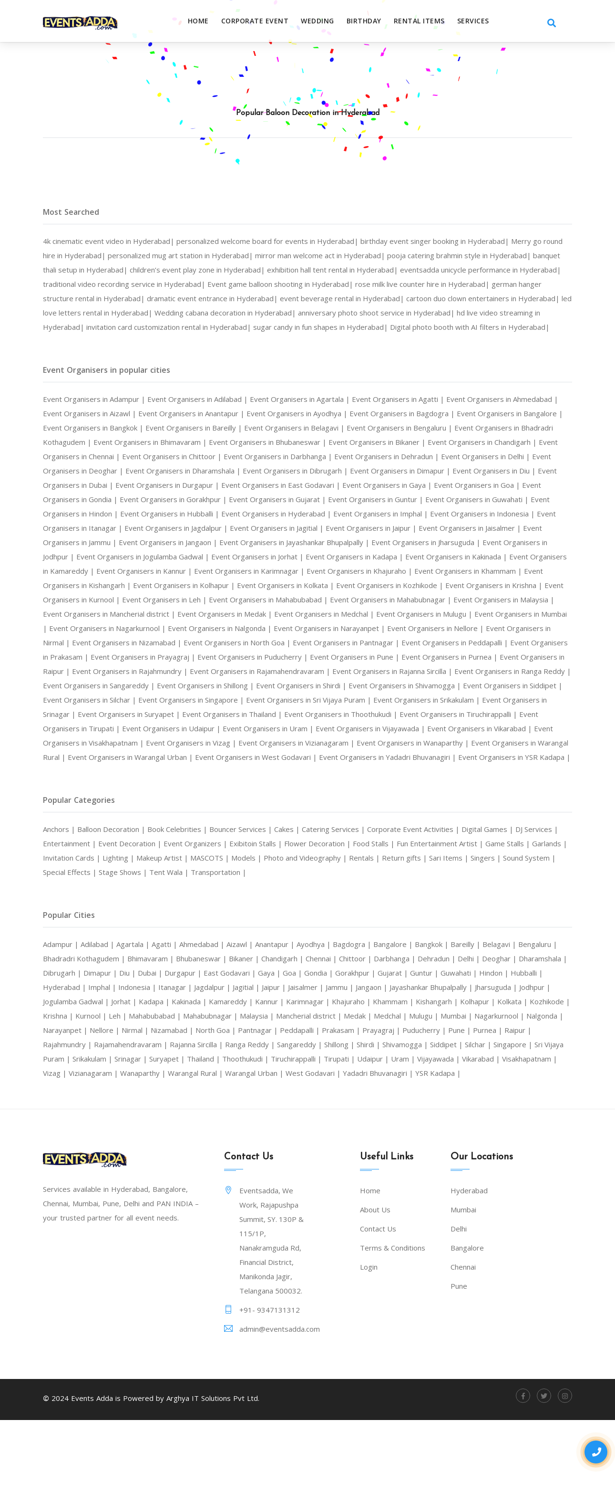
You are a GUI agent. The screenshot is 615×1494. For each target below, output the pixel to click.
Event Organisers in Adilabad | (211, 413)
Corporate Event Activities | (445, 886)
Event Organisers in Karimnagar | (310, 599)
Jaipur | (416, 1044)
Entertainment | (110, 900)
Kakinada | (386, 1058)
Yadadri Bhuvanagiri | (327, 1144)
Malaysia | (545, 1073)
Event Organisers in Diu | (247, 499)
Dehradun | (526, 1015)
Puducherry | (252, 1101)
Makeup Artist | (265, 915)
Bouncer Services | (260, 886)
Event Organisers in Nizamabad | (417, 671)
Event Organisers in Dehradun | (101, 485)
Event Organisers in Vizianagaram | (439, 785)
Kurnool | (361, 1073)
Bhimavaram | (208, 1015)
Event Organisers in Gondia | (397, 513)
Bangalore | (424, 1001)
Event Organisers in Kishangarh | (150, 614)
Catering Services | (360, 886)
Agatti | (176, 1001)
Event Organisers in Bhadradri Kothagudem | (171, 456)
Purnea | (320, 1101)
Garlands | (112, 915)
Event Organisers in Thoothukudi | (443, 757)
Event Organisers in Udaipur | (276, 771)
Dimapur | (211, 1030)
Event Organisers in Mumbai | (245, 657)
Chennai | (398, 1015)
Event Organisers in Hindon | (424, 528)
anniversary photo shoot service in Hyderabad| (129, 327)
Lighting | (216, 915)
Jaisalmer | (451, 1044)
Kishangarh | (159, 1073)
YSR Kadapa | (392, 1144)
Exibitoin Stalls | (310, 900)
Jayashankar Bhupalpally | (91, 1058)
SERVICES (485, 21)
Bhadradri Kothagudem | (135, 1015)
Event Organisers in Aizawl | (144, 427)
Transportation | (353, 929)
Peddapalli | (117, 1101)
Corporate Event (267, 21)
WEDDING (329, 21)
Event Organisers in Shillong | (199, 728)
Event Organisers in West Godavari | (446, 800)
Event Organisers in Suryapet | (210, 757)
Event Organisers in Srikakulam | (500, 742)
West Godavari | (257, 1144)
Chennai (463, 1338)
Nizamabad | (507, 1087)
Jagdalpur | (347, 1044)
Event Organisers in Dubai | (345, 499)
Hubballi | (144, 1044)
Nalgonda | (343, 1087)
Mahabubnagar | (494, 1073)
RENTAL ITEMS (431, 21)
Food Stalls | (437, 900)
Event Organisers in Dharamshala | (435, 485)
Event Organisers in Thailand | (323, 757)
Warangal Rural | (127, 1144)
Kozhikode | (284, 1073)
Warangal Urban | (193, 1144)
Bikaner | (311, 1015)
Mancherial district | (80, 1087)
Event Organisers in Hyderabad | (141, 542)
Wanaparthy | (69, 1144)
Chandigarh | (354, 1015)
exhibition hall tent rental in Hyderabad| (435, 269)
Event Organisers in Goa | (296, 513)
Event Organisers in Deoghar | (315, 485)
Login (369, 1338)
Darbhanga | (479, 1015)
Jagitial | (385, 1044)
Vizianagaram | (512, 1130)
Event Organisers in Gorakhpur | (509, 513)
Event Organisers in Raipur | (401, 699)
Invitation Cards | (165, 915)
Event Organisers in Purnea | (295, 699)
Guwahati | (70, 1044)
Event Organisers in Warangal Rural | (172, 800)
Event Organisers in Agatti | (430, 413)
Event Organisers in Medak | (418, 642)
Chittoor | (436, 1015)
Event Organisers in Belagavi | (415, 442)
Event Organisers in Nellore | (198, 671)
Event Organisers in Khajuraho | (431, 599)
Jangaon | (523, 1044)
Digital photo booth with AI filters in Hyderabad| (256, 341)
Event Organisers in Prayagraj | (475, 685)
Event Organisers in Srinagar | (98, 757)
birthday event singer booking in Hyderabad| (464, 241)
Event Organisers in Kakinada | (456, 585)
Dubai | (266, 1030)
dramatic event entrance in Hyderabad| (385, 298)
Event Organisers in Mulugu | (135, 657)
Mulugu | (206, 1087)
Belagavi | (540, 1001)
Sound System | (135, 929)
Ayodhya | (337, 1001)
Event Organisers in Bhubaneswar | (444, 456)
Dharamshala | (117, 1030)
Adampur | (63, 1001)
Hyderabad (469, 1262)
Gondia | (446, 1030)
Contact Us (378, 1300)
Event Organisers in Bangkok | (195, 442)
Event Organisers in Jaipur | (292, 556)
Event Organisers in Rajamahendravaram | (176, 714)
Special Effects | (194, 929)
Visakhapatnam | (425, 1130)
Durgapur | (303, 1030)
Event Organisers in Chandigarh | (149, 470)
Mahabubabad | (431, 1073)
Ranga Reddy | (70, 1116)
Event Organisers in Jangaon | (98, 571)
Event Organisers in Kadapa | (346, 585)
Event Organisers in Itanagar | (477, 542)
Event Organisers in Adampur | (99, 413)
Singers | (88, 929)
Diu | (241, 1030)
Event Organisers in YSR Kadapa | (234, 814)
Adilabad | (103, 1001)
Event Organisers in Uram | (381, 771)
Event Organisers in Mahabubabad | (399, 628)
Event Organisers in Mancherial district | (292, 642)
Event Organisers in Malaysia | (163, 642)
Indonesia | (265, 1044)
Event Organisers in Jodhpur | (499, 571)
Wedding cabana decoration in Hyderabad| (465, 312)
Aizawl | (256, 1001)
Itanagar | (306, 1044)
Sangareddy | (122, 1116)
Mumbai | (243, 1087)
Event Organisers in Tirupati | (167, 771)
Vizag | (470, 1130)
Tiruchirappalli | (168, 1130)
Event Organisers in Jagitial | (188, 556)
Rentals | (483, 915)
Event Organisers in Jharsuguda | (384, 571)
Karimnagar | (514, 1058)
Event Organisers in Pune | (192, 699)
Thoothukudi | (110, 1130)
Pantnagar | (72, 1101)
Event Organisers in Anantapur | (256, 427)
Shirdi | (199, 1116)
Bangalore (467, 1319)
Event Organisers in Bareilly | (305, 442)
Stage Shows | (250, 929)
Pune (459, 1357)
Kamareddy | (431, 1058)
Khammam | (112, 1073)
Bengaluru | (66, 1015)
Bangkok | (467, 1001)
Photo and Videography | (419, 915)
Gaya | (395, 1030)
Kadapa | (348, 1058)
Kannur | (472, 1058)
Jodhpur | (207, 1058)
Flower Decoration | (377, 900)
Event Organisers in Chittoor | (375, 470)
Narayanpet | (390, 1087)
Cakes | (310, 886)
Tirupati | (217, 1130)
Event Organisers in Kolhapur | (268, 614)
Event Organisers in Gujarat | (96, 528)
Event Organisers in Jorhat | (241, 585)
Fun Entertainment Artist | (508, 900)
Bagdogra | (379, 1001)
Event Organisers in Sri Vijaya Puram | (371, 742)
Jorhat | (316, 1058)
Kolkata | (243, 1073)
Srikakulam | (470, 1116)
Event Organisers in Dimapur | (145, 499)
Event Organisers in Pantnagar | (124, 685)
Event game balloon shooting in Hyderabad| (433, 284)
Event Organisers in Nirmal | (304, 671)
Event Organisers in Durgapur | (454, 499)
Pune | (290, 1101)
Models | (356, 915)
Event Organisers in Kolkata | (379, 614)
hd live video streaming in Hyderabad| (284, 327)
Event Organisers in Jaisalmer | (400, 556)
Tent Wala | (299, 929)
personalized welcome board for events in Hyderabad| (283, 241)
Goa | (419, 1030)
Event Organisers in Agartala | (323, 413)
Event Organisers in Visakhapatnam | (206, 785)
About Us (375, 1281)
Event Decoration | (175, 900)
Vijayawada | (324, 1130)
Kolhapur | (205, 1073)
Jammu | (488, 1044)
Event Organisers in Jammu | (508, 556)
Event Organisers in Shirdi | (304, 728)
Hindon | (108, 1044)
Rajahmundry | (397, 1101)
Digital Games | (524, 886)
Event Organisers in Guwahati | (313, 528)
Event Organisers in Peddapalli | (242, 685)
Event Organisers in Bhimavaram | (316, 456)
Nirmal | (467, 1087)
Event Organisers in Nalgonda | (490, 657)
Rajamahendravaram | (466, 1101)
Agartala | (142, 1001)
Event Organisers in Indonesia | (364, 542)
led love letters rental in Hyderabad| (323, 312)
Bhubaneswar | (264, 1015)
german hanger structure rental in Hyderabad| (228, 298)
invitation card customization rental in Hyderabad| (444, 327)
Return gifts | (526, 915)
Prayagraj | (205, 1101)
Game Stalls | (67, 915)
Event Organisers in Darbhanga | (491, 470)
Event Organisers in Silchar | (132, 742)
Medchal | (169, 1087)
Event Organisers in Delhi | (209, 485)
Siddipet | (284, 1116)
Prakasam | (162, 1101)
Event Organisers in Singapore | (243, 742)
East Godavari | (353, 1030)
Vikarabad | (370, 1130)
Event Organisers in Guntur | (203, 528)
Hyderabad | (187, 1044)
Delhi (459, 1300)
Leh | (390, 1073)
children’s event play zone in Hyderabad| (288, 269)
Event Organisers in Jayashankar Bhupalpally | (238, 571)
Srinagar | (513, 1116)
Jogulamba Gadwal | (263, 1058)
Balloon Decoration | (119, 886)
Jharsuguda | (164, 1058)
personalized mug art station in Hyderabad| (228, 255)
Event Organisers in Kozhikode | (492, 614)
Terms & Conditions (392, 1319)
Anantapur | (295, 1001)
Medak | (133, 1087)
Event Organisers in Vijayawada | (492, 771)
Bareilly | (504, 1001)
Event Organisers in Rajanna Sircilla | (321, 714)
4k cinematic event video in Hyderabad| (114, 241)
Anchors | (62, 886)
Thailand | (62, 1130)
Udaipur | (254, 1130)
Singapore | (357, 1116)
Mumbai (463, 1281)
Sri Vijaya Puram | (413, 1116)
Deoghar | (69, 1030)
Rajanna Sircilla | (538, 1101)
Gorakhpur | (487, 1030)
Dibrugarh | (168, 1030)
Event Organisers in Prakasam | (359, 685)
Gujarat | (528, 1030)
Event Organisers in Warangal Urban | (310, 800)
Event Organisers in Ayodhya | (371, 427)
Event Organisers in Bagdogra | (485, 427)
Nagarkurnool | (291, 1087)
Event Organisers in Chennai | (265, 470)
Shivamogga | (240, 1116)
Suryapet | (552, 1116)
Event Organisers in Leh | (286, 628)
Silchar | (319, 1116)
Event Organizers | (245, 900)
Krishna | (325, 1073)
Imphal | (227, 1044)
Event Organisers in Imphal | (253, 542)
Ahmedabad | (216, 1001)
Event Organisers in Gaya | (200, 513)
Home (210, 21)
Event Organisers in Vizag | (324, 785)
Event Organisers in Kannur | (195, 599)
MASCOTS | (317, 915)
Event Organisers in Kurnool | (184, 628)
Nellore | (433, 1087)
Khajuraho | (66, 1073)
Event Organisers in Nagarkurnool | (366, 657)
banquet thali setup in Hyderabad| (151, 269)
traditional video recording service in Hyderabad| (264, 284)
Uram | (287, 1130)
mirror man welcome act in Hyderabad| (379, 255)
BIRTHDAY (376, 21)
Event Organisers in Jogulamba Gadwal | (116, 585)
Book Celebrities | (192, 886)
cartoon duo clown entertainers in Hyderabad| (172, 312)
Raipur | (353, 1101)
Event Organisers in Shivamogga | (417, 728)
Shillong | (166, 1116)
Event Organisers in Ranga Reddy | (451, 714)
